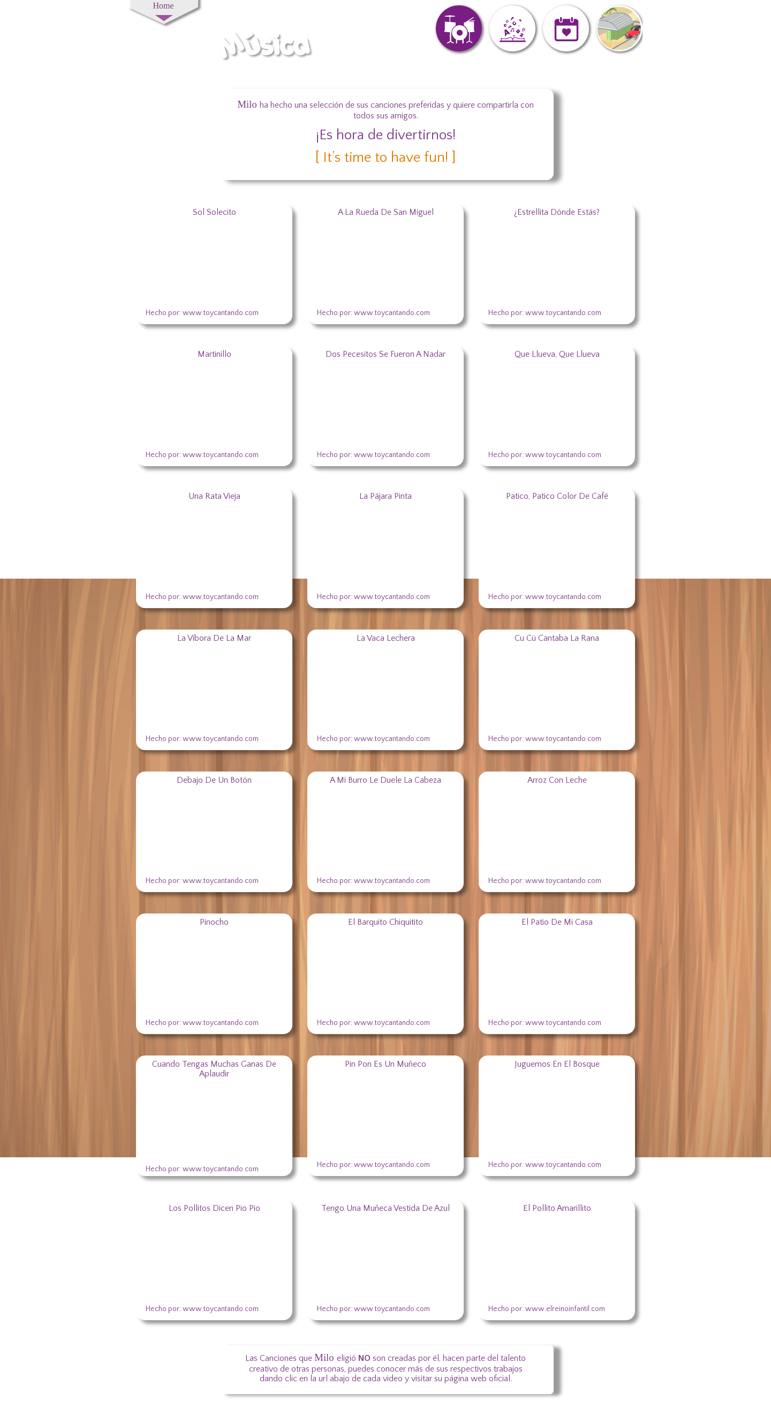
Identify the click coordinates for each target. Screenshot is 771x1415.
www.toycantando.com (392, 313)
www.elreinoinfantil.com (565, 1309)
